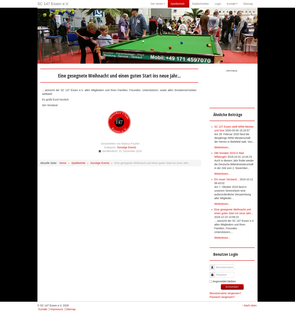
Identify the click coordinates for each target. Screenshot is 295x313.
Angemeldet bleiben (224, 281)
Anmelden (232, 286)
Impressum (56, 309)
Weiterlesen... (222, 147)
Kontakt (42, 309)
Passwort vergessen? (222, 297)
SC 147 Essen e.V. (53, 4)
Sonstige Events (126, 147)
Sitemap (71, 309)
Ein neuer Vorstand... (226, 179)
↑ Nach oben (249, 305)
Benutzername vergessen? (225, 293)
